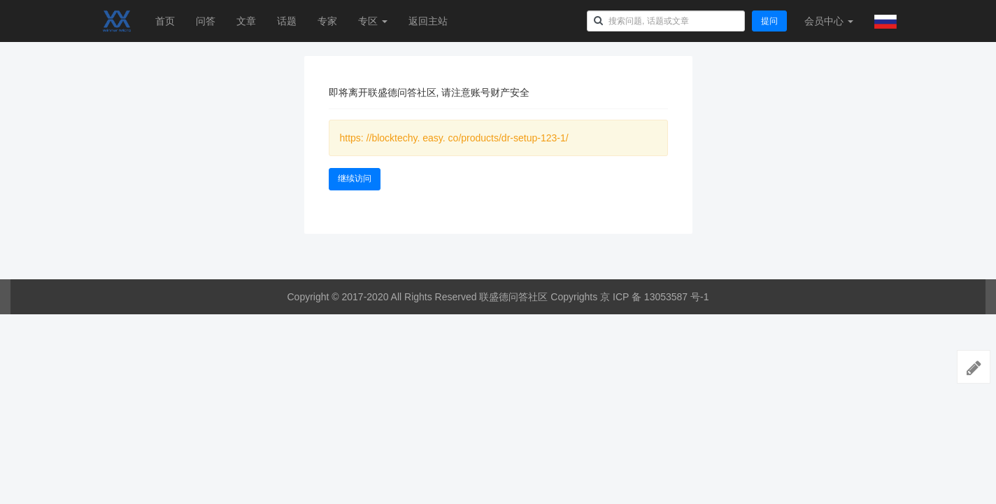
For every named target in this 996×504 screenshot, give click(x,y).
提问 (769, 21)
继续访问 (354, 178)
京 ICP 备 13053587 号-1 (654, 296)
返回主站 (428, 21)
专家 (327, 21)
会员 (828, 21)
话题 (287, 21)
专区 (372, 21)
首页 (165, 21)
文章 (246, 21)
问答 (205, 21)
